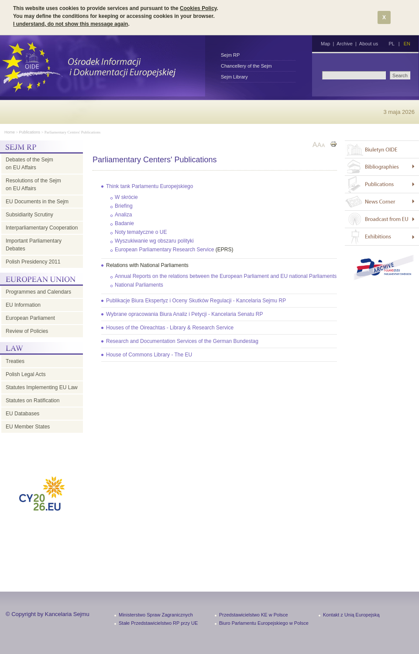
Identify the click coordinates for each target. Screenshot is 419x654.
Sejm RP (230, 55)
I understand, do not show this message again (70, 24)
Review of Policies (27, 331)
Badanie (124, 223)
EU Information (23, 305)
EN (407, 43)
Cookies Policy (198, 8)
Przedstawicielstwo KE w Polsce (253, 614)
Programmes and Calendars (38, 292)
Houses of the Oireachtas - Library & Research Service (170, 328)
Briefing (124, 206)
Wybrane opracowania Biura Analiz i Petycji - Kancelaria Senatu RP (184, 314)
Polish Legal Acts (25, 374)
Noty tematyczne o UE (141, 232)
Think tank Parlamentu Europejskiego (149, 186)
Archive (345, 43)
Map (325, 43)
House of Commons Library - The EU (149, 355)
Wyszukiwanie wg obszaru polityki (154, 241)
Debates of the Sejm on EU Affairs (29, 164)
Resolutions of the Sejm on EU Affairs (33, 185)
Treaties (15, 361)
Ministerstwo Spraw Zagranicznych (156, 614)
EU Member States (28, 427)
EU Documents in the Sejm (37, 202)
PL (391, 43)
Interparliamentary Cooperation (42, 228)
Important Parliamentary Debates (34, 245)
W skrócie (126, 197)
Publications (30, 132)
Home (9, 132)
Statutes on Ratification (32, 400)
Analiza (123, 215)
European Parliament (30, 318)
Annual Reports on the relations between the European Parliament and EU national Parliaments (226, 276)
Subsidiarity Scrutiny (29, 215)
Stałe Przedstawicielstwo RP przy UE (158, 623)
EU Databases (22, 414)
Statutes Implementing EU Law (42, 387)
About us (368, 43)
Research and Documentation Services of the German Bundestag (182, 341)
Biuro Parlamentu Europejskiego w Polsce (264, 623)
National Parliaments (139, 285)
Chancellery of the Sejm (246, 65)
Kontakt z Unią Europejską (351, 614)
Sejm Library (234, 76)
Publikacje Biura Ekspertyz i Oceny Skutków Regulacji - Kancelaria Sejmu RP (196, 301)
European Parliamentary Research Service (164, 250)
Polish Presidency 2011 (33, 262)
